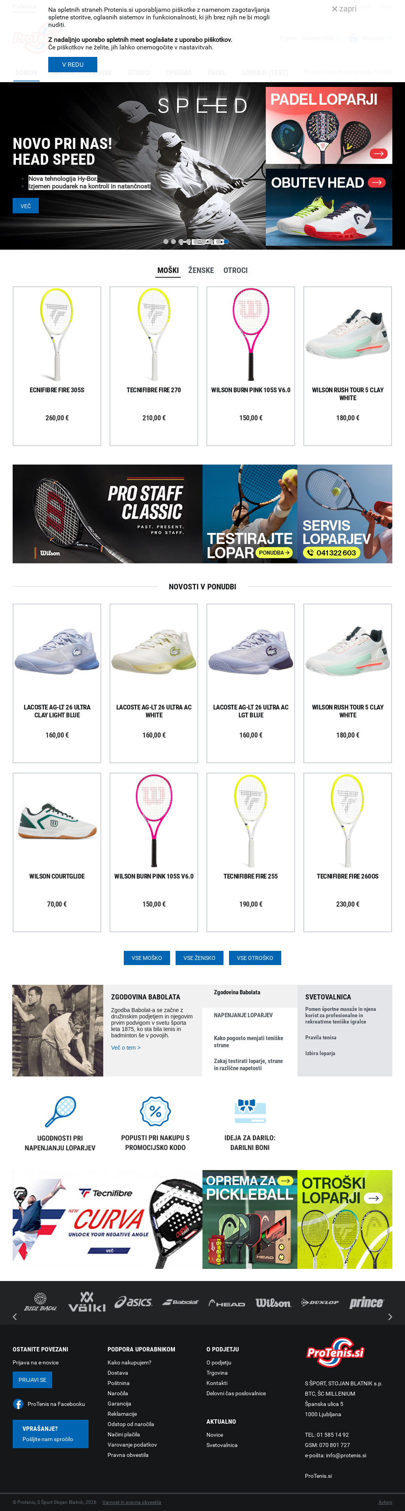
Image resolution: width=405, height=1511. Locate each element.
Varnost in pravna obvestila (131, 1502)
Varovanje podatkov (132, 1444)
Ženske (201, 270)
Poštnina (119, 1383)
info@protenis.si (346, 1455)
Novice (214, 1435)
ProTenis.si (318, 1476)
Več (26, 206)
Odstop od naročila (131, 1424)
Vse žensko (200, 958)
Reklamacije (122, 1414)
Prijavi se (32, 1380)
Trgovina (217, 1373)
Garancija (119, 1403)
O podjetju (218, 1362)
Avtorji (385, 1502)
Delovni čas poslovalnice (236, 1393)
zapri (344, 8)
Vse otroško (255, 958)
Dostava (118, 1373)
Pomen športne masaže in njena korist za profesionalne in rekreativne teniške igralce (340, 1015)
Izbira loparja (320, 1053)
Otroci (235, 270)
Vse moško (147, 958)
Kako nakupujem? (129, 1362)
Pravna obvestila (128, 1455)
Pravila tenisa (321, 1037)
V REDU (72, 64)
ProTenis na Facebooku (56, 1404)
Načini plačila (124, 1434)
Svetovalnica (222, 1445)
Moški (168, 270)
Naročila (118, 1393)
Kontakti (216, 1383)
